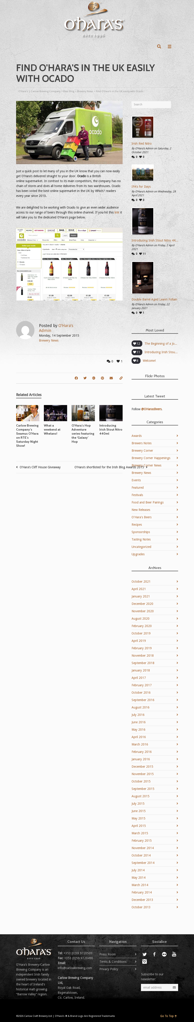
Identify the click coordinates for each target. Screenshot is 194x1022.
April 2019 (139, 641)
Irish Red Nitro (142, 143)
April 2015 (139, 826)
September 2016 (143, 700)
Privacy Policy (108, 969)
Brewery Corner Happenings (151, 458)
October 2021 (141, 581)
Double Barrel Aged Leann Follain (154, 299)
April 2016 (139, 737)
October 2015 (141, 781)
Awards (137, 436)
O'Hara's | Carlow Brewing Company (39, 91)
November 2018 (143, 655)
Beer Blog (68, 91)
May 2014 (138, 877)
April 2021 (139, 589)
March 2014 (140, 885)
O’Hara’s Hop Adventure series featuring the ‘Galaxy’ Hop (83, 433)
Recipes (137, 524)
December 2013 (142, 900)
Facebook (154, 954)
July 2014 (138, 870)
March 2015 (140, 833)
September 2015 (143, 789)
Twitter (144, 954)
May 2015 (138, 818)
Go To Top (168, 1016)
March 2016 (140, 744)
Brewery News (48, 340)
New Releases (141, 510)
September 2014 (143, 863)
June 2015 (139, 811)
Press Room (107, 954)
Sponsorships (141, 532)
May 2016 (138, 729)
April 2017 (139, 678)
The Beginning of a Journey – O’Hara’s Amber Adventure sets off (161, 343)
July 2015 (138, 803)
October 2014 (141, 855)
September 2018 (143, 663)
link (116, 212)
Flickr (164, 954)
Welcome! (149, 360)
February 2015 (142, 840)
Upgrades (138, 554)
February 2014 (142, 892)
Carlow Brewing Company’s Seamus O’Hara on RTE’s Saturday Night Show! (27, 435)
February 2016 (142, 752)
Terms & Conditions (112, 961)
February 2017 (142, 685)
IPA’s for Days (141, 186)
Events (136, 480)
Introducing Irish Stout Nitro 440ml (110, 429)
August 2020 (140, 618)
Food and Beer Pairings (148, 502)
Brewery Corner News (146, 465)
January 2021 (141, 596)
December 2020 (142, 604)
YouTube (174, 954)
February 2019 (142, 648)
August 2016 (140, 707)
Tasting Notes (141, 539)
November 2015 (143, 774)
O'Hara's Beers (141, 517)
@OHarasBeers (151, 409)
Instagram (144, 961)
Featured (138, 487)
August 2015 (140, 796)
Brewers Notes (141, 443)
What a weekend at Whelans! (52, 429)
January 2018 (141, 670)
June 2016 (139, 722)
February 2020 (142, 626)
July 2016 (138, 715)
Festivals (137, 495)
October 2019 (141, 633)
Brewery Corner (142, 450)
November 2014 (143, 848)
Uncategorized (141, 547)
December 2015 (142, 766)
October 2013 (141, 907)
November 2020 (143, 611)
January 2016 (141, 759)
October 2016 (141, 692)
